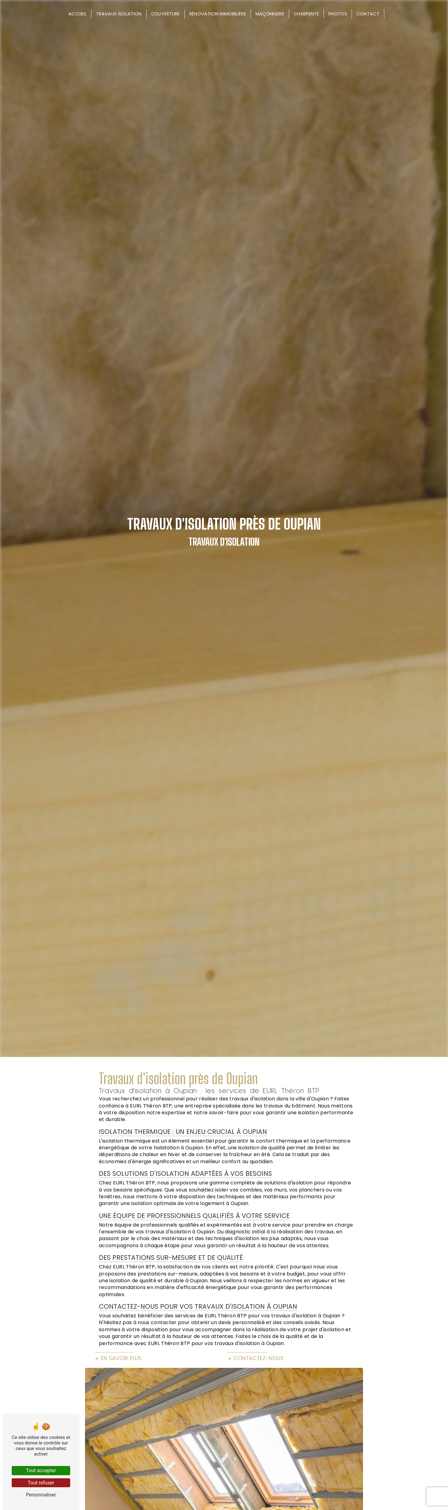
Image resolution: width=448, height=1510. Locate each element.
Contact (368, 14)
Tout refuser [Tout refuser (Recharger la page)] (41, 1483)
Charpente (306, 14)
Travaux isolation (118, 14)
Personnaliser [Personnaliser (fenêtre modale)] (41, 1495)
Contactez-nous (255, 1358)
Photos (338, 14)
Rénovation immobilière (217, 14)
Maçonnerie (270, 14)
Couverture (165, 14)
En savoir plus (118, 1358)
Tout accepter (41, 1470)
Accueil (77, 14)
